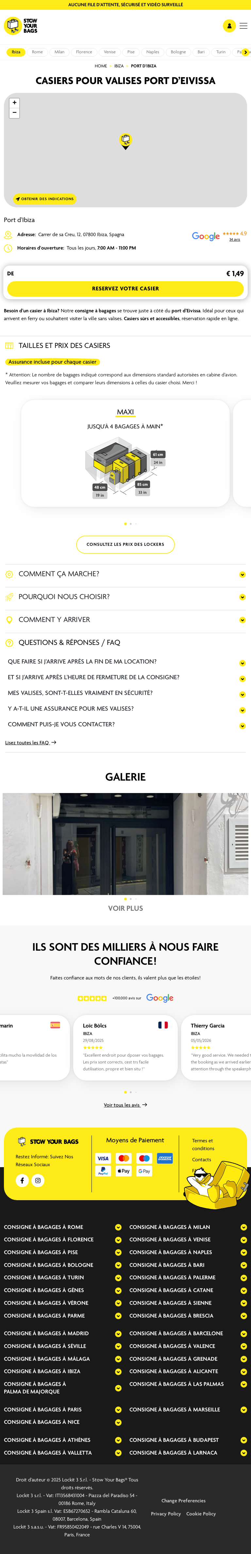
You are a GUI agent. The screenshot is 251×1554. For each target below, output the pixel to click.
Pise (131, 52)
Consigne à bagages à (35, 1228)
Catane (203, 1290)
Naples (152, 52)
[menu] (243, 26)
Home (101, 66)
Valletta (80, 1453)
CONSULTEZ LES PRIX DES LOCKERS (125, 544)
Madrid (78, 1334)
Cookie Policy (201, 1514)
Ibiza (16, 52)
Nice (73, 1422)
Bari (201, 52)
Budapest (206, 1440)
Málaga (79, 1359)
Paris (75, 1410)
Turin (221, 52)
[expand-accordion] (113, 1227)
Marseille (206, 1410)
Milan (59, 52)
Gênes (76, 1290)
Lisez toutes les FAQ (30, 743)
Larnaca (205, 1453)
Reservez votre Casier (125, 289)
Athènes (79, 1440)
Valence (204, 1346)
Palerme (204, 1278)
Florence (84, 52)
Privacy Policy (166, 1514)
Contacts (201, 1160)
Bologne (178, 52)
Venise (110, 52)
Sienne (202, 1303)
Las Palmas (208, 1384)
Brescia (203, 1316)
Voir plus (125, 909)
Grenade (205, 1359)
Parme (76, 1316)
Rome (37, 52)
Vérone (78, 1303)
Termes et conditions (203, 1144)
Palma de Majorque (31, 1392)
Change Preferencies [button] (183, 1501)
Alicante (205, 1372)
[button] (125, 141)
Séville (77, 1346)
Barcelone (208, 1334)
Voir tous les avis (125, 1105)
